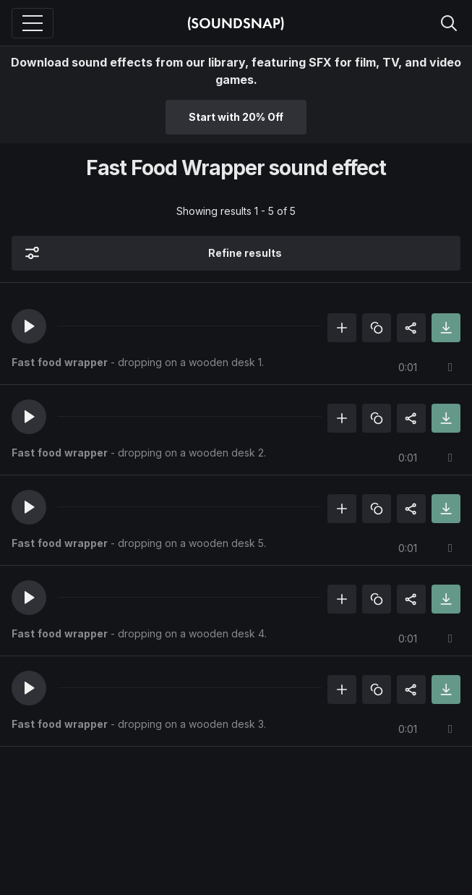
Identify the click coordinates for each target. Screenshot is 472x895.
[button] (29, 326)
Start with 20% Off (236, 117)
